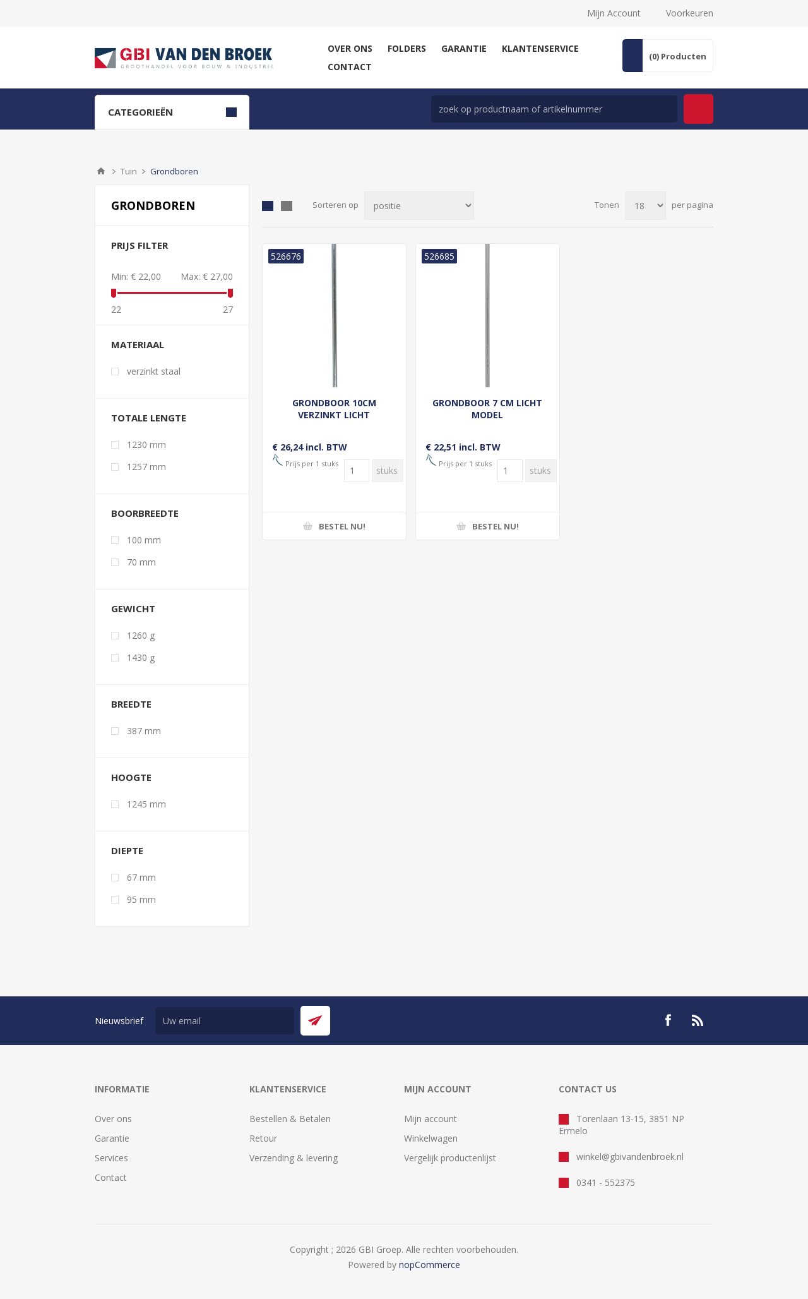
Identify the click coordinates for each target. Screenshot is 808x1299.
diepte (127, 850)
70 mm (141, 562)
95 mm (141, 899)
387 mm (144, 731)
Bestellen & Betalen (290, 1119)
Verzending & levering (293, 1158)
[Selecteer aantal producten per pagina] (645, 205)
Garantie (112, 1138)
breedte (131, 704)
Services (111, 1158)
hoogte (131, 777)
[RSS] (698, 1020)
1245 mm (146, 804)
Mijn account (430, 1119)
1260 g (141, 635)
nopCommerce (429, 1265)
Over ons (113, 1119)
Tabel (267, 206)
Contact (111, 1177)
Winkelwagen (431, 1138)
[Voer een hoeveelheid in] (356, 470)
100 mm (144, 540)
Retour (263, 1138)
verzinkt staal (154, 371)
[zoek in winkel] (554, 109)
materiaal (137, 344)
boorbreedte (145, 513)
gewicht (133, 608)
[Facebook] (668, 1020)
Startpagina (101, 171)
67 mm (141, 877)
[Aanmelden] (224, 1020)
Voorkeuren (689, 13)
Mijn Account (614, 13)
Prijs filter (139, 245)
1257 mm (146, 467)
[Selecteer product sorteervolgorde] (419, 205)
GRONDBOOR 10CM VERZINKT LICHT (334, 409)
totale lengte (148, 417)
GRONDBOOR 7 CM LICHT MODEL (487, 409)
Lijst (286, 206)
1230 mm (146, 444)
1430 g (141, 657)
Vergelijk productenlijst (450, 1158)
